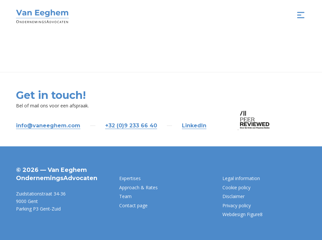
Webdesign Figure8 (242, 214)
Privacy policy (236, 205)
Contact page (133, 205)
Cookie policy (236, 187)
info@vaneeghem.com (48, 125)
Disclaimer (233, 196)
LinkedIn (194, 125)
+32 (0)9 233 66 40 (131, 125)
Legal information (241, 178)
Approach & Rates (138, 187)
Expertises (130, 178)
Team (125, 196)
